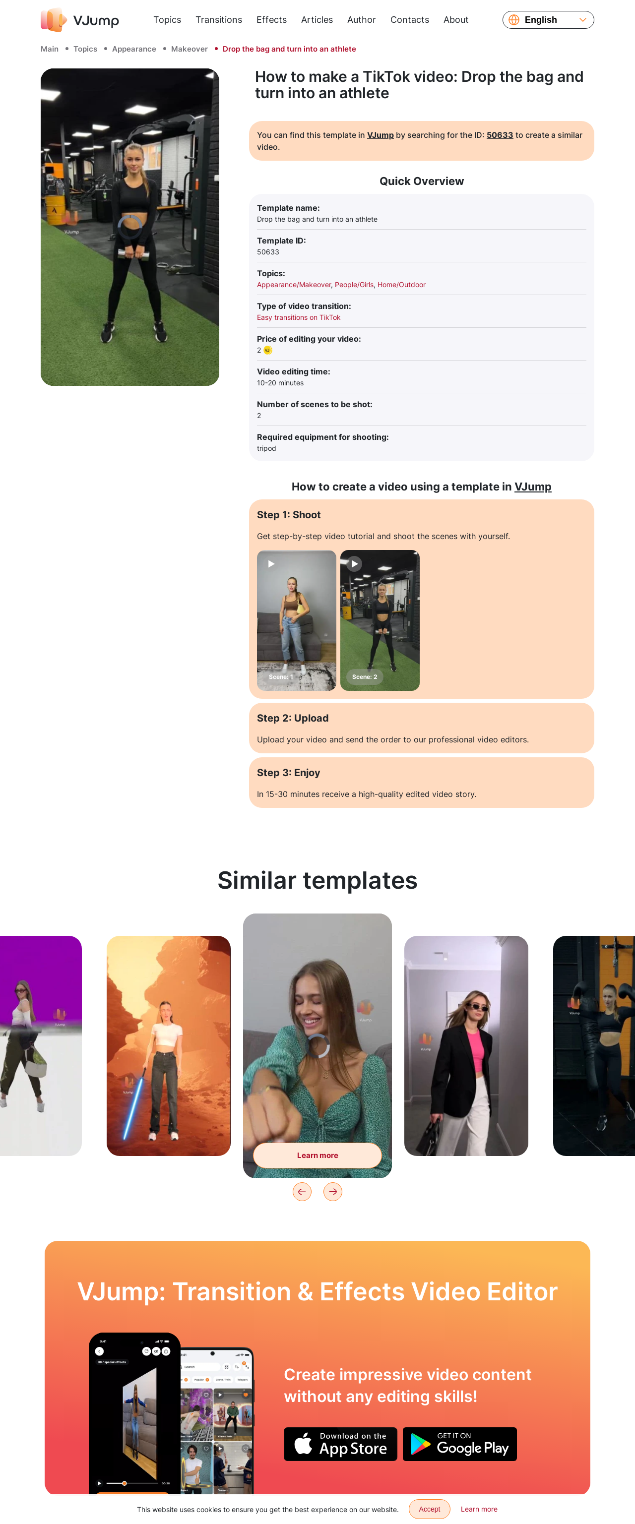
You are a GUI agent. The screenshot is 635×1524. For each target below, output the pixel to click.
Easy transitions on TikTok (299, 317)
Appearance (134, 49)
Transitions (218, 19)
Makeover (189, 49)
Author (361, 19)
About (456, 19)
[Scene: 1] (296, 620)
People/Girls (354, 284)
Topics (167, 19)
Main (50, 49)
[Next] (332, 1191)
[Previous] (302, 1191)
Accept (430, 1509)
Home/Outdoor (402, 284)
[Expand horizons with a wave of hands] (135, 1414)
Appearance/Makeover (294, 284)
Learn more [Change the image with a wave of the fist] (317, 1155)
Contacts (409, 19)
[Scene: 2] (380, 620)
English (541, 20)
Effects (271, 19)
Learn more (479, 1509)
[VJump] (80, 19)
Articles (317, 19)
